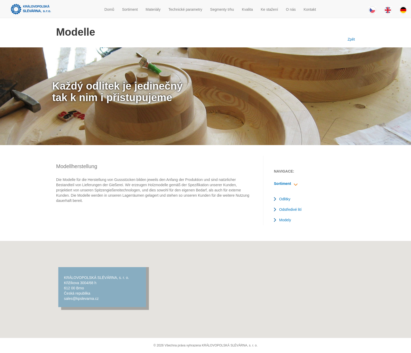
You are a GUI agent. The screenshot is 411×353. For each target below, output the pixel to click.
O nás (291, 9)
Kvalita (247, 9)
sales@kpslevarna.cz (81, 298)
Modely (285, 220)
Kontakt (310, 9)
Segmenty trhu (222, 9)
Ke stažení (269, 9)
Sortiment (130, 9)
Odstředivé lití (290, 209)
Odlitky (284, 199)
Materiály (153, 9)
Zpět (350, 39)
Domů (109, 9)
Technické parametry (185, 9)
